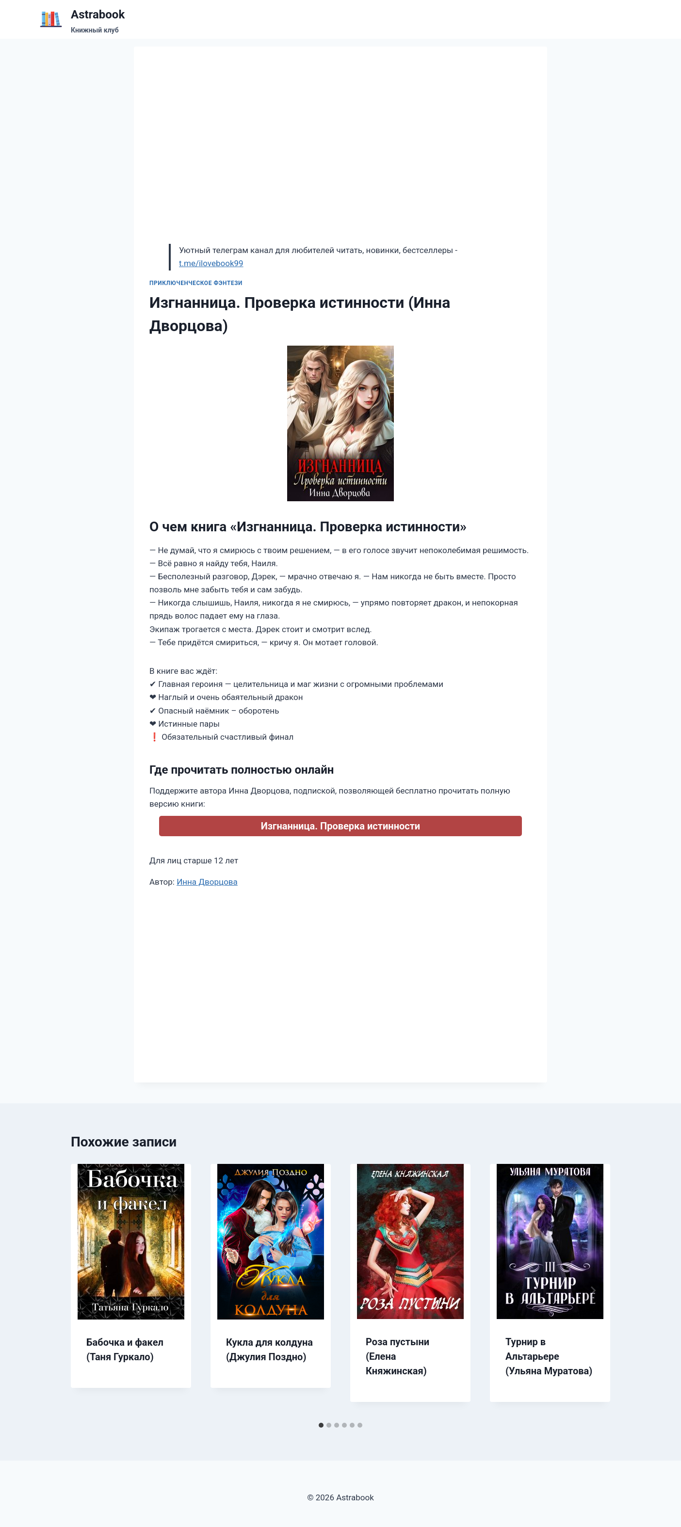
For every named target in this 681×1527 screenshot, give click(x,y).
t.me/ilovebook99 (211, 263)
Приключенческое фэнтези (196, 283)
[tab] (321, 1425)
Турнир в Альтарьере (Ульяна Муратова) (548, 1356)
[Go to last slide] (88, 1290)
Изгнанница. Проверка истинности (340, 826)
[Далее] (592, 1290)
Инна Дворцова (207, 882)
